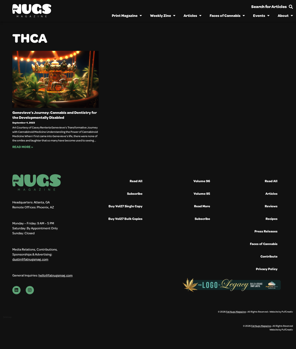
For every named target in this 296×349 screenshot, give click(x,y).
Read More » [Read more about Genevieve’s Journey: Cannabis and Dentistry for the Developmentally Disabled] (22, 147)
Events (261, 15)
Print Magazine (127, 15)
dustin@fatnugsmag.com (30, 259)
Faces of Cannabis (227, 15)
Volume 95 (202, 193)
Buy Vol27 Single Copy (125, 206)
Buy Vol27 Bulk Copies (125, 218)
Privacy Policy (267, 269)
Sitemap (7, 317)
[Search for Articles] (291, 7)
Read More (202, 206)
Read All (136, 181)
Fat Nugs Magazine (236, 311)
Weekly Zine (162, 15)
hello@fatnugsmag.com (55, 275)
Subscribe (134, 193)
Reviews (271, 206)
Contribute (269, 256)
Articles (192, 15)
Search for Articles (269, 6)
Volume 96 (201, 181)
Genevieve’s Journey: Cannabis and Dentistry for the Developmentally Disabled (54, 115)
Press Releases (266, 231)
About (285, 15)
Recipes (272, 218)
